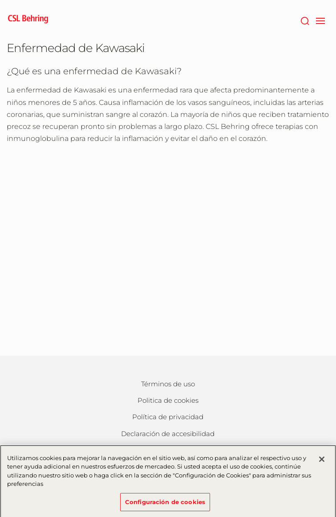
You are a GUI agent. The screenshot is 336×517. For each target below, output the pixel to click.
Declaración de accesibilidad (168, 433)
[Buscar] (305, 20)
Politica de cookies (168, 400)
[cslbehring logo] (28, 20)
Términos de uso (168, 384)
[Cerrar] (322, 462)
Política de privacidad (167, 417)
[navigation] (320, 20)
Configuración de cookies (165, 505)
